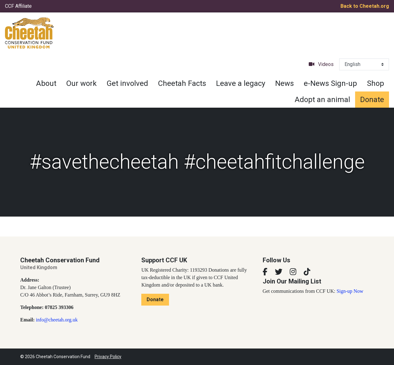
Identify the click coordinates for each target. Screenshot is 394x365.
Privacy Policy (108, 356)
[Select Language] (364, 64)
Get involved (127, 83)
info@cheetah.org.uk (56, 319)
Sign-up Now (349, 291)
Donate (372, 99)
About (46, 83)
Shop (375, 83)
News (284, 83)
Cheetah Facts (182, 83)
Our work (81, 83)
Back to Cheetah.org (364, 6)
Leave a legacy (240, 83)
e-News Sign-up (330, 83)
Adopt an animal (322, 99)
